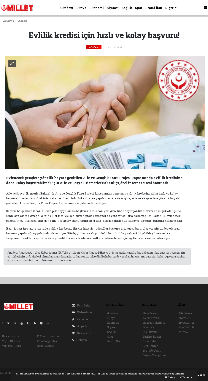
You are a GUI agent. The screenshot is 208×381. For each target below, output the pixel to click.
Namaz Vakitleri (154, 322)
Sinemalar (150, 341)
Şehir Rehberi (152, 350)
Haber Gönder (46, 345)
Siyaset (113, 8)
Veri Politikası (11, 345)
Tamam (186, 377)
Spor (138, 8)
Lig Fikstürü (151, 332)
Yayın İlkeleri (11, 341)
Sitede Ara (185, 313)
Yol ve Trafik (151, 318)
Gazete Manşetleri (154, 355)
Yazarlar (80, 319)
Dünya (81, 8)
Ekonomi (96, 8)
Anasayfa (8, 20)
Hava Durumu (151, 313)
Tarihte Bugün (152, 336)
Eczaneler (149, 327)
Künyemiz (81, 333)
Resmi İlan (153, 8)
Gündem (66, 8)
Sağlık (127, 8)
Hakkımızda (10, 336)
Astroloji (184, 332)
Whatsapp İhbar (47, 341)
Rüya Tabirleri (187, 327)
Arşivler (80, 326)
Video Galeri (82, 312)
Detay (170, 377)
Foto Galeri (82, 305)
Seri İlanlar (150, 346)
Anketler (184, 318)
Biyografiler (186, 322)
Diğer (169, 8)
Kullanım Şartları (49, 336)
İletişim (79, 340)
